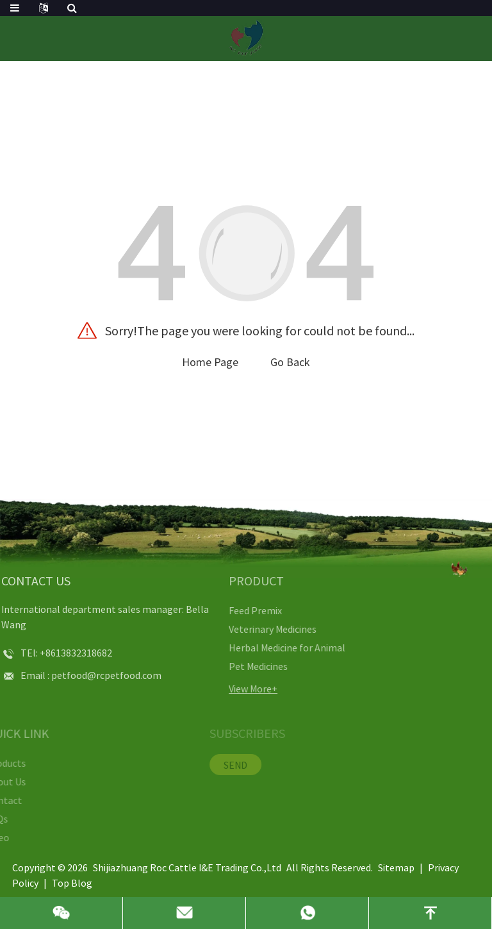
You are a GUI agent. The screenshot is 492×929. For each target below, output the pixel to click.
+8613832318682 (52, 652)
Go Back (290, 362)
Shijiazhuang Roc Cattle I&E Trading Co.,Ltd (187, 867)
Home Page (210, 362)
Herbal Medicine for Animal (260, 647)
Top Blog (72, 882)
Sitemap (396, 867)
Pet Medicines (231, 666)
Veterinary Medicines (246, 629)
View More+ (226, 688)
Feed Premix (229, 610)
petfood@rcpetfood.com (83, 675)
